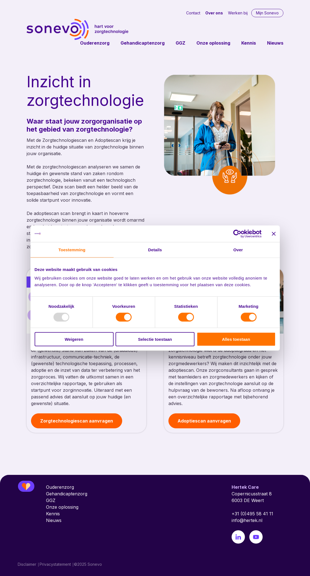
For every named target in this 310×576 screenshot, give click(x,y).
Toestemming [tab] (72, 249)
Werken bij (238, 13)
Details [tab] (155, 249)
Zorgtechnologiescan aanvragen (76, 421)
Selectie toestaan (155, 339)
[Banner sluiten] (274, 233)
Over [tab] (238, 249)
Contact (193, 13)
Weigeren (74, 339)
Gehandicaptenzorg (143, 43)
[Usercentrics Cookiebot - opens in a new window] (237, 233)
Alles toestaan (236, 339)
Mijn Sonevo (267, 13)
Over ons (214, 13)
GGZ (180, 43)
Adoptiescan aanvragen (204, 421)
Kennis (248, 43)
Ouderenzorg (94, 43)
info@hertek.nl (247, 520)
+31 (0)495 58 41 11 (252, 513)
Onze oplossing (213, 43)
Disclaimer (27, 564)
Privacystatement (55, 564)
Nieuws (275, 43)
